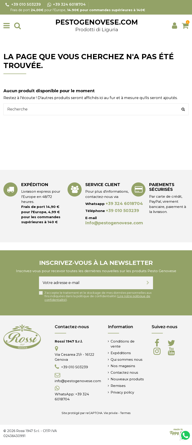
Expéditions (121, 353)
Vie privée (111, 413)
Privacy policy (122, 392)
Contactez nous (124, 372)
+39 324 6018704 (124, 203)
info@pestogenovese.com (114, 222)
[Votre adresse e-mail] (91, 282)
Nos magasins (123, 366)
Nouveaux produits (127, 379)
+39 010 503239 (122, 210)
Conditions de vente (123, 343)
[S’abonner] (148, 282)
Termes (125, 413)
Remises (118, 386)
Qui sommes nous (127, 359)
